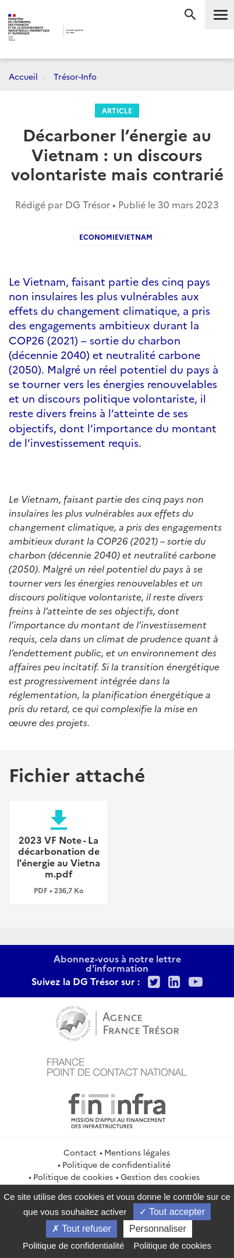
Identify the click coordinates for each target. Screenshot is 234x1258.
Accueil (23, 76)
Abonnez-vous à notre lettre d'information (117, 963)
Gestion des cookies (160, 1176)
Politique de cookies (73, 1176)
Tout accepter (172, 1212)
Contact (80, 1152)
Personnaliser (157, 1229)
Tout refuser (81, 1229)
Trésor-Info (75, 76)
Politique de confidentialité (116, 1164)
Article (117, 110)
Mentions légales (137, 1152)
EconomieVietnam (116, 236)
